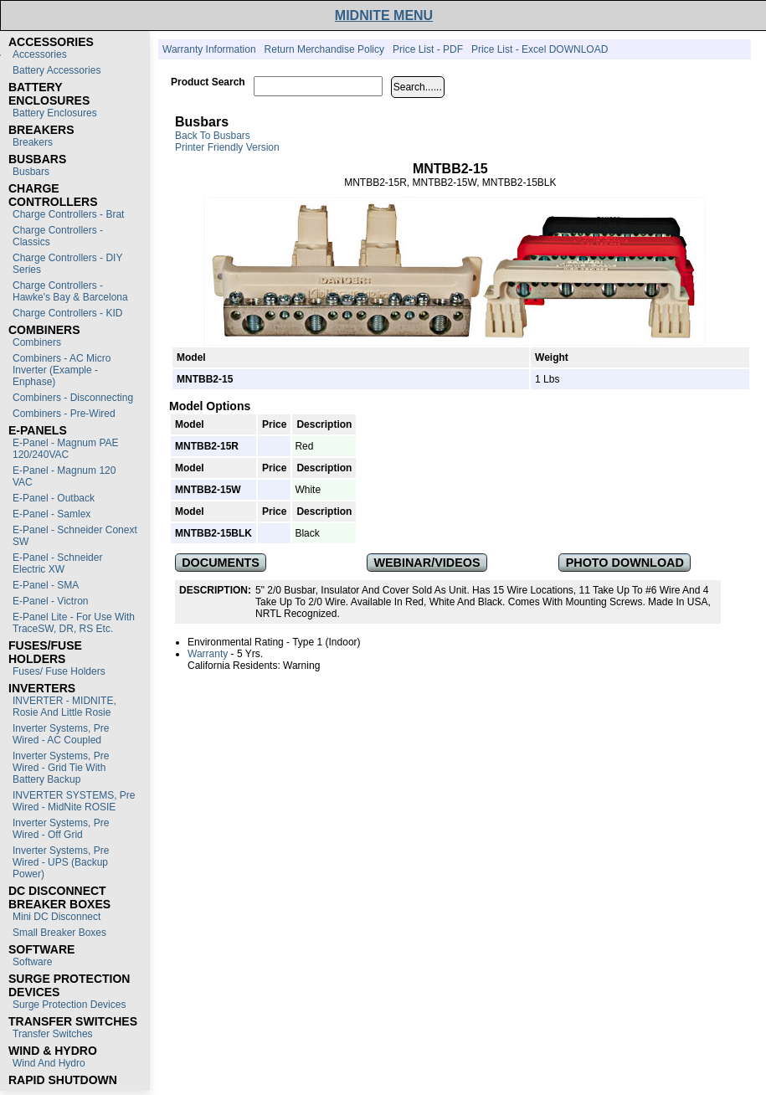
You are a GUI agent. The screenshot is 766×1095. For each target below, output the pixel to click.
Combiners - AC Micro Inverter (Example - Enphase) (62, 370)
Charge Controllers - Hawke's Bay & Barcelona (70, 291)
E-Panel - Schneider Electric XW (57, 563)
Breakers (33, 142)
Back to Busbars (212, 135)
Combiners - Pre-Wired (64, 413)
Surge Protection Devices (69, 1004)
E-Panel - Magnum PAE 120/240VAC (66, 448)
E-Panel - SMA (46, 585)
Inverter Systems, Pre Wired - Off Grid (61, 829)
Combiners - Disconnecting (73, 398)
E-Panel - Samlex (51, 514)
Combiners (37, 342)
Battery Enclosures (55, 113)
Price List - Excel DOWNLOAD (539, 49)
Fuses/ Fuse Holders (59, 671)
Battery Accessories (56, 70)
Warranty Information (209, 49)
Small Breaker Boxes (59, 932)
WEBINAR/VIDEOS (426, 562)
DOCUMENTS (221, 562)
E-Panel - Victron (51, 601)
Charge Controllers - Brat (68, 214)
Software (32, 962)
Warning (301, 665)
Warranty (208, 654)
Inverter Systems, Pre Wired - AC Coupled (61, 734)
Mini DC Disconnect (56, 917)
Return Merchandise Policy (324, 49)
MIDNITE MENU (384, 15)
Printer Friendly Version (227, 147)
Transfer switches (53, 1034)
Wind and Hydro (49, 1063)
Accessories (40, 54)
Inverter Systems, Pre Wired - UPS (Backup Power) (61, 862)
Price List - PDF (428, 49)
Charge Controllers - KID (67, 313)
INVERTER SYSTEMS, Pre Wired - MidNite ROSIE (74, 801)
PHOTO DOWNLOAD (625, 562)
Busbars (31, 171)
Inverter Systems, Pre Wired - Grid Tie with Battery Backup (61, 767)
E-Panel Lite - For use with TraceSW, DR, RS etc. (74, 623)
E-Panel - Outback (54, 498)
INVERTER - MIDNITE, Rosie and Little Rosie (64, 706)
